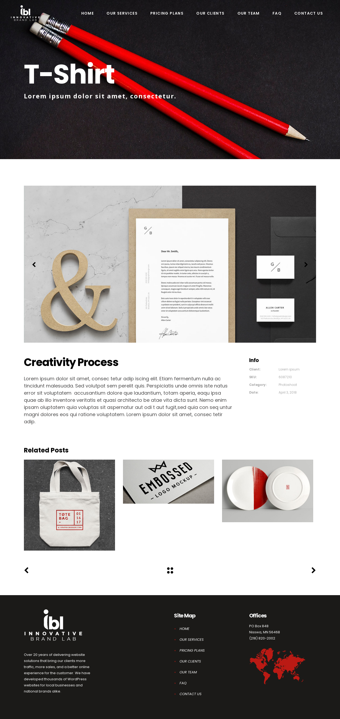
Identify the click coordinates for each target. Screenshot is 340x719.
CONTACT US (191, 693)
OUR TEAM (188, 672)
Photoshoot (288, 384)
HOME (184, 628)
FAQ (183, 683)
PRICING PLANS (192, 650)
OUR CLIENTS (190, 661)
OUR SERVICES (192, 639)
